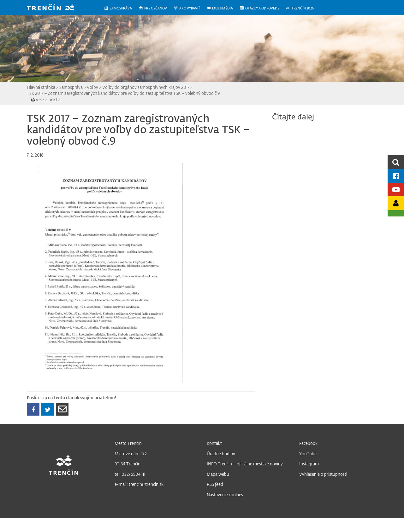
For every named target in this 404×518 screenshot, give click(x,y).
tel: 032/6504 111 (130, 474)
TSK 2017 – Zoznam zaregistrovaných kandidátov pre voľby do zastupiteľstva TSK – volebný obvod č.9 (123, 93)
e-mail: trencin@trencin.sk (139, 484)
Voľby (92, 87)
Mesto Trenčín (128, 443)
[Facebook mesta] (396, 176)
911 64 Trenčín (127, 463)
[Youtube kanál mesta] (396, 189)
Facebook (308, 443)
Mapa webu (218, 474)
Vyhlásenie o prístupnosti (323, 474)
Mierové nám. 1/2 (131, 453)
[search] (396, 162)
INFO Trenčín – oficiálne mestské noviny (245, 463)
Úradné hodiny (221, 453)
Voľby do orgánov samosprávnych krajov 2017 (145, 87)
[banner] (55, 8)
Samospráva (71, 87)
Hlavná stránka (41, 87)
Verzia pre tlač (46, 99)
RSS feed (215, 484)
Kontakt (214, 443)
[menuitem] (121, 8)
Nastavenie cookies (225, 494)
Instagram (309, 463)
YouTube (308, 453)
